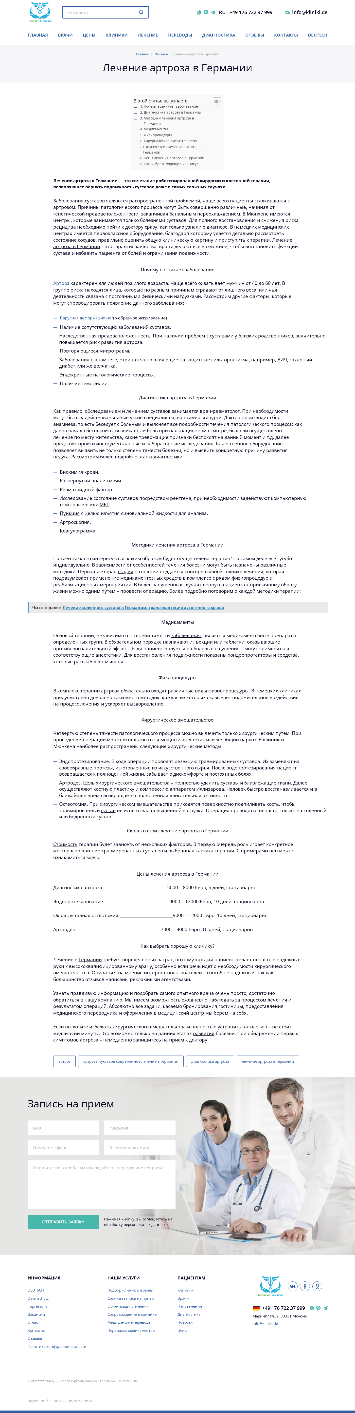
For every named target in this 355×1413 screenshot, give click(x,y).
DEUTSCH (36, 1290)
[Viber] (206, 12)
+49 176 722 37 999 (251, 12)
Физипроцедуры (158, 135)
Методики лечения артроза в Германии (169, 121)
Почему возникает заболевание (171, 106)
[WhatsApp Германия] (312, 1308)
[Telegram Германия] (325, 1308)
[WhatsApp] (199, 12)
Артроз (61, 283)
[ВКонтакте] (293, 1286)
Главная (142, 54)
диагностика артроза (210, 1061)
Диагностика (218, 35)
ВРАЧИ (65, 35)
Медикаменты (156, 129)
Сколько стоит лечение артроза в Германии (171, 150)
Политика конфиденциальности (57, 1346)
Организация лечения (127, 1306)
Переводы (180, 35)
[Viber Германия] (318, 1308)
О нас (33, 1322)
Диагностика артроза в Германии (172, 112)
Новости (185, 1322)
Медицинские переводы (129, 1322)
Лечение (148, 35)
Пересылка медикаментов (131, 1330)
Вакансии (36, 1314)
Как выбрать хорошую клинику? (171, 164)
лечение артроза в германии (268, 1061)
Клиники (117, 35)
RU (222, 12)
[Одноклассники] (317, 1286)
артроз (64, 1061)
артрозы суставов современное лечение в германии (130, 1061)
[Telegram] (213, 12)
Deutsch (317, 35)
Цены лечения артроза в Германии (174, 158)
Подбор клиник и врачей (130, 1290)
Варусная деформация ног (86, 318)
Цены (183, 1330)
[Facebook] (305, 1286)
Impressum (37, 1306)
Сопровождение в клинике (132, 1314)
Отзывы (254, 35)
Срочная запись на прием (130, 1298)
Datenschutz (38, 1298)
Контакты (286, 35)
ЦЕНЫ (89, 35)
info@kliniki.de (310, 12)
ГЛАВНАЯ (38, 35)
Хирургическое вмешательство (170, 141)
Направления (190, 1306)
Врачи (183, 1298)
